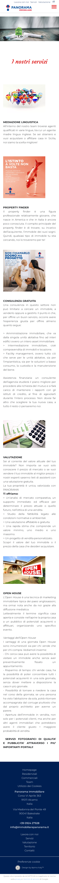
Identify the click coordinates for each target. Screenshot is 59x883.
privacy (18, 879)
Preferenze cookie (29, 861)
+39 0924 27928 (29, 823)
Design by (32, 867)
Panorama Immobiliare (29, 791)
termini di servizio (31, 879)
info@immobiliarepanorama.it (29, 827)
